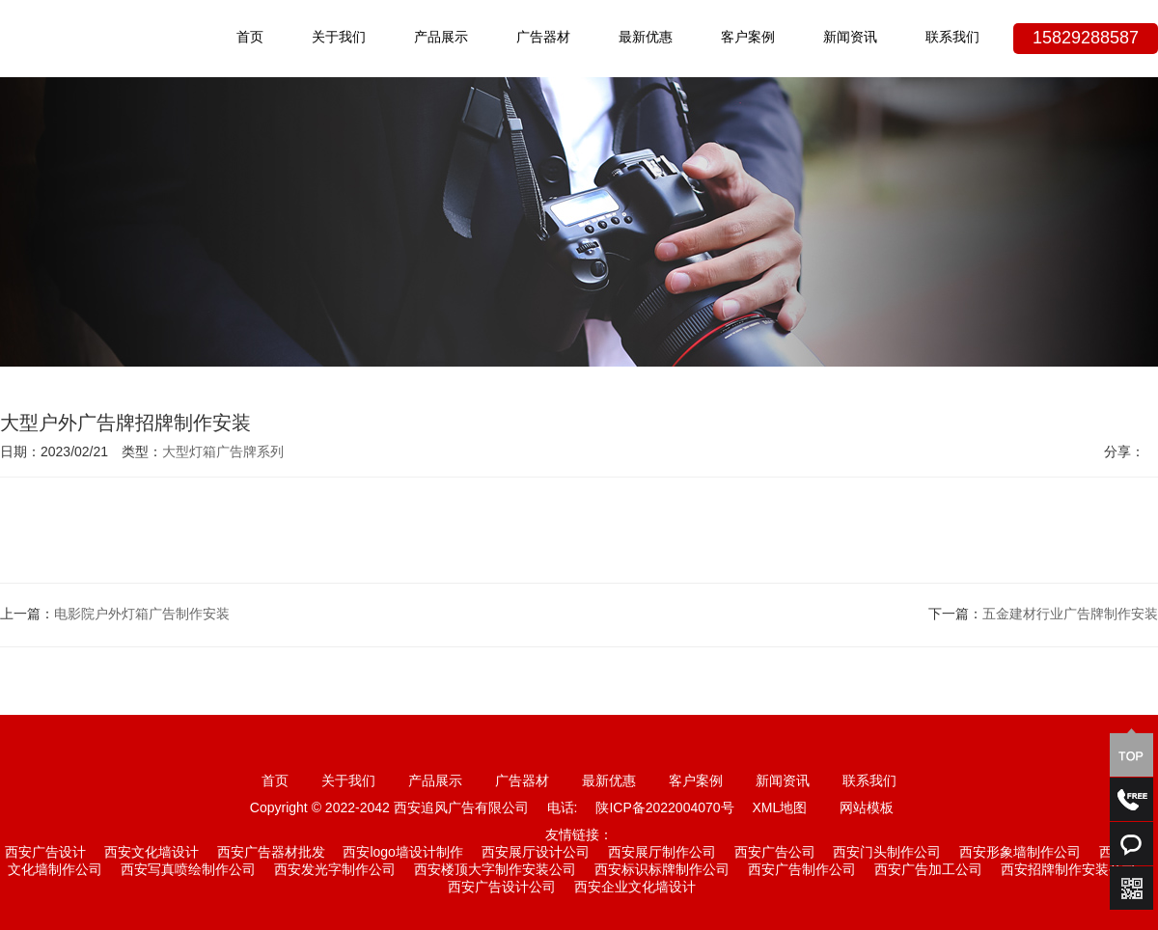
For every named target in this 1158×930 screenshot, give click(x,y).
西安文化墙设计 (151, 853)
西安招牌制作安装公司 (1068, 870)
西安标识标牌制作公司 (662, 870)
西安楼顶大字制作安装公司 (495, 870)
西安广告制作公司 (802, 870)
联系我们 (952, 38)
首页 (249, 38)
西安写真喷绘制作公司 (188, 870)
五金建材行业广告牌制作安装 (1070, 615)
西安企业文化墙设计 (635, 888)
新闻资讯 (850, 38)
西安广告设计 (45, 853)
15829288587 (1086, 38)
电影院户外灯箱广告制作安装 (142, 615)
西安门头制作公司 (887, 853)
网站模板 (867, 809)
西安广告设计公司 (502, 888)
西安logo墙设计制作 (402, 853)
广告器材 (543, 38)
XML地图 (779, 809)
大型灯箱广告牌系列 (223, 453)
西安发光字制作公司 (335, 870)
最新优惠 (646, 38)
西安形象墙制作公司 (1020, 853)
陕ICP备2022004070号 (664, 809)
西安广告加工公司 (928, 870)
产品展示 (441, 38)
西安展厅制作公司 (662, 853)
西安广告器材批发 (271, 853)
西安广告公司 (774, 853)
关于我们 (339, 38)
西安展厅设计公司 (536, 853)
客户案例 (748, 38)
